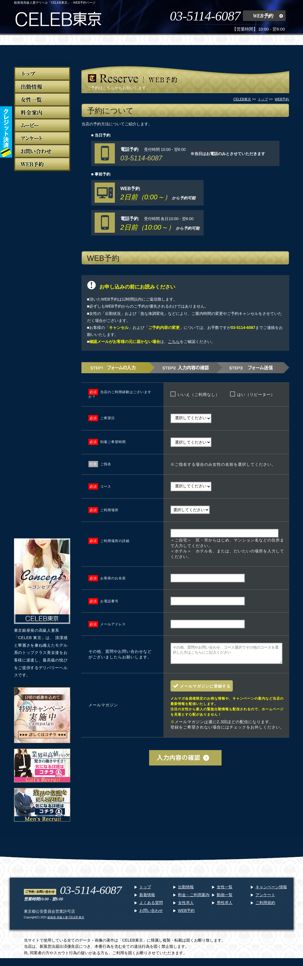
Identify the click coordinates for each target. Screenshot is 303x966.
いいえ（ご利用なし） (198, 394)
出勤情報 (186, 890)
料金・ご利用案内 (193, 898)
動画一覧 (225, 898)
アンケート (265, 898)
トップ (145, 890)
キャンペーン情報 (271, 890)
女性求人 (186, 906)
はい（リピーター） (256, 394)
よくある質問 (151, 906)
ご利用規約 (265, 906)
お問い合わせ (151, 914)
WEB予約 (263, 16)
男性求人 (225, 906)
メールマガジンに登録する (205, 689)
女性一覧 (225, 890)
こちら (174, 341)
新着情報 (147, 898)
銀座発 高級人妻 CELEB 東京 (65, 920)
